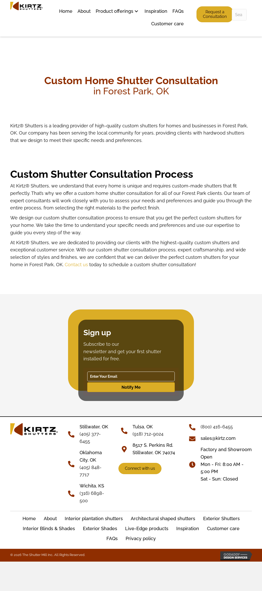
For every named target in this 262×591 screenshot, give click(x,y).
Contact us (76, 264)
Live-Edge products (146, 528)
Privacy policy (141, 538)
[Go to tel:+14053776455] (74, 433)
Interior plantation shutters (94, 518)
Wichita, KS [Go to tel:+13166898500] (92, 485)
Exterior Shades (100, 528)
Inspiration (187, 528)
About (50, 518)
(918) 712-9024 (148, 434)
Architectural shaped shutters (163, 518)
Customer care (223, 528)
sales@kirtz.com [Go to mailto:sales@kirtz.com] (218, 438)
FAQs (112, 538)
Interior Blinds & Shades (49, 528)
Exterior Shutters (221, 518)
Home (29, 518)
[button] (136, 11)
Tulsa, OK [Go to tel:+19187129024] (143, 426)
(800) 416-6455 (217, 426)
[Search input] (239, 14)
